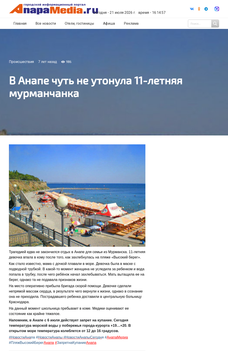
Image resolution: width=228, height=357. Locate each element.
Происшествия (21, 62)
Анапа (49, 343)
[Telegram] (206, 8)
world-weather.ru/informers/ (131, 6)
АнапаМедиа (117, 337)
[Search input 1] (204, 24)
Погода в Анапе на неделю (130, 2)
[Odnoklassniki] (199, 8)
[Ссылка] (58, 9)
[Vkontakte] (191, 8)
